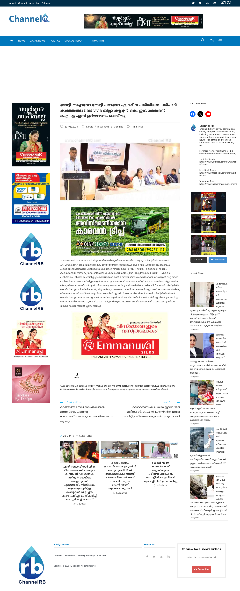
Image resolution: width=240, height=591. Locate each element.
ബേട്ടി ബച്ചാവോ (111, 389)
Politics (55, 40)
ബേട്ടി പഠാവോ (95, 389)
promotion (96, 40)
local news (37, 40)
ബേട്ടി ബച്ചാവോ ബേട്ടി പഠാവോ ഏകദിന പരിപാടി (144, 389)
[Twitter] (193, 3)
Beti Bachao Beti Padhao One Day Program (100, 386)
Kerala (89, 127)
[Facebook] (186, 3)
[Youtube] (207, 3)
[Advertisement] (120, 70)
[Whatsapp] (214, 3)
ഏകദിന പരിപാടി (78, 389)
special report (75, 40)
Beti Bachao (72, 386)
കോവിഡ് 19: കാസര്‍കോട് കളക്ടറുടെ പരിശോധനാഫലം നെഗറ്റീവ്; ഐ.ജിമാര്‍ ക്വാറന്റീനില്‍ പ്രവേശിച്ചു (160, 472)
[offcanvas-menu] (220, 40)
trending (118, 127)
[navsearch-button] (201, 40)
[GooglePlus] (200, 3)
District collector (144, 386)
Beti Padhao (128, 386)
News (21, 40)
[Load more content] (198, 260)
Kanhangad (160, 386)
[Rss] (168, 557)
